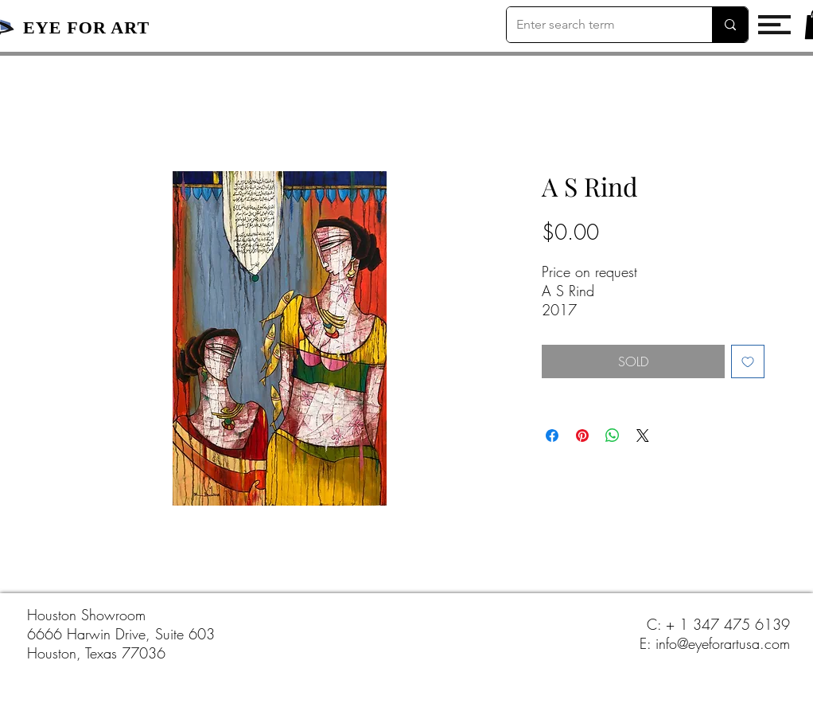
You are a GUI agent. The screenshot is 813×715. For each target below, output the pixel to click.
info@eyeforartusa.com (722, 643)
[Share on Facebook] (552, 435)
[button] (774, 24)
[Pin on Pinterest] (582, 435)
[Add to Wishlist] (747, 361)
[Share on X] (642, 435)
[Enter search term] (597, 24)
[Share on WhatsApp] (612, 435)
